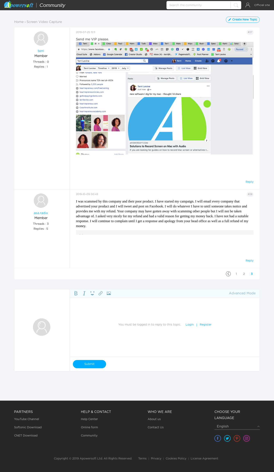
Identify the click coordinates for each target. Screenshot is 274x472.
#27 (250, 32)
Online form (89, 427)
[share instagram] (246, 438)
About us (154, 419)
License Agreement (204, 459)
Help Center (89, 419)
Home (19, 22)
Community (89, 435)
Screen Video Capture (44, 22)
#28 (250, 194)
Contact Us (156, 427)
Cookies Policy (176, 459)
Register (206, 324)
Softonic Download (28, 427)
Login (190, 324)
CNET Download (25, 435)
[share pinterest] (237, 438)
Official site (262, 5)
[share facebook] (217, 438)
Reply (250, 182)
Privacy (156, 459)
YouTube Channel (26, 419)
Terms (142, 459)
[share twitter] (227, 438)
